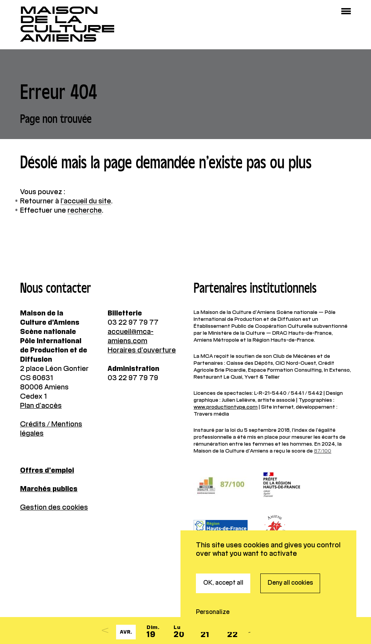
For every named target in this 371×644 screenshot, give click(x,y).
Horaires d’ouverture (142, 350)
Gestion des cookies (54, 508)
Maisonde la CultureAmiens (67, 24)
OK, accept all (223, 553)
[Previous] (105, 630)
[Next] (251, 630)
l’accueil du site (86, 201)
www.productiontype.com (226, 407)
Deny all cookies (290, 553)
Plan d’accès (41, 406)
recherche (84, 211)
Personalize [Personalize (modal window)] (212, 582)
